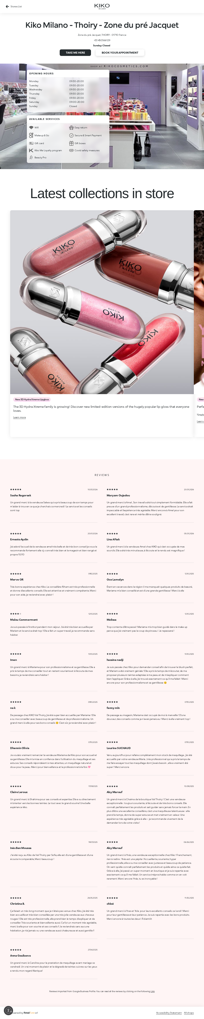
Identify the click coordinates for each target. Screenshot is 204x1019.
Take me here (75, 52)
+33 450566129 (102, 40)
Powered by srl (24, 1012)
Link (153, 991)
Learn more (19, 417)
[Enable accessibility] (8, 1010)
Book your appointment (120, 52)
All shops (189, 1012)
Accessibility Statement (169, 1012)
